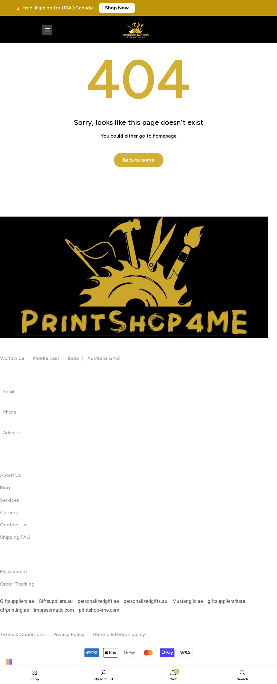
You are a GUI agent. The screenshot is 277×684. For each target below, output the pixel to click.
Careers (9, 512)
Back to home (138, 160)
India (73, 358)
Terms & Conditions (22, 634)
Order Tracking (17, 584)
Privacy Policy (69, 634)
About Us (10, 475)
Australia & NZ (103, 358)
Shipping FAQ (15, 537)
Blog (5, 488)
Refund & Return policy (119, 634)
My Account (13, 571)
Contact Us (13, 525)
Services (9, 500)
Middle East (46, 358)
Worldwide (12, 358)
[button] (117, 8)
